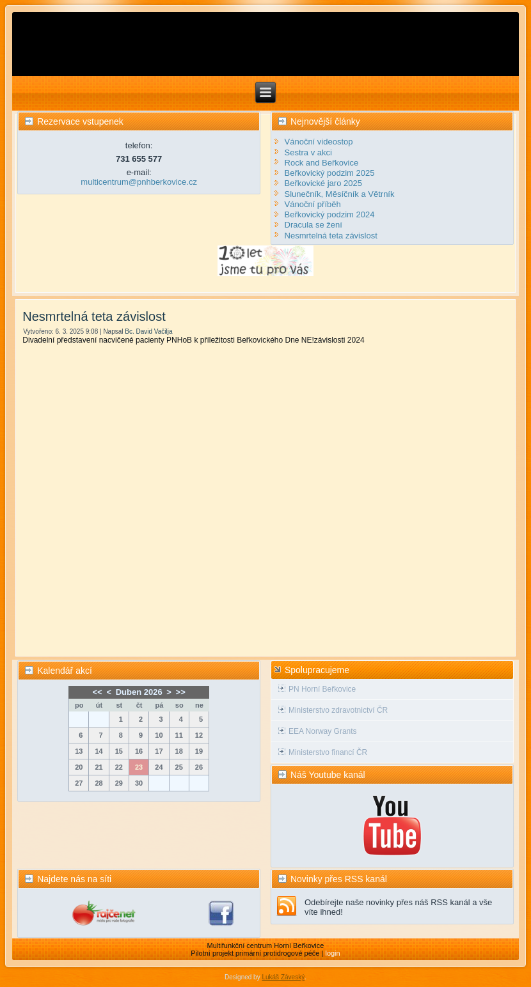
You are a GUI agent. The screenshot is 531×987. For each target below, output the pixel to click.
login (332, 953)
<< (97, 692)
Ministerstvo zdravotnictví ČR (338, 710)
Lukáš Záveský (283, 977)
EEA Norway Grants (323, 731)
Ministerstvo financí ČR (328, 752)
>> (181, 692)
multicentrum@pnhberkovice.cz (139, 182)
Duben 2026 (139, 692)
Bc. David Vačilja (148, 331)
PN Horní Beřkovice (322, 689)
